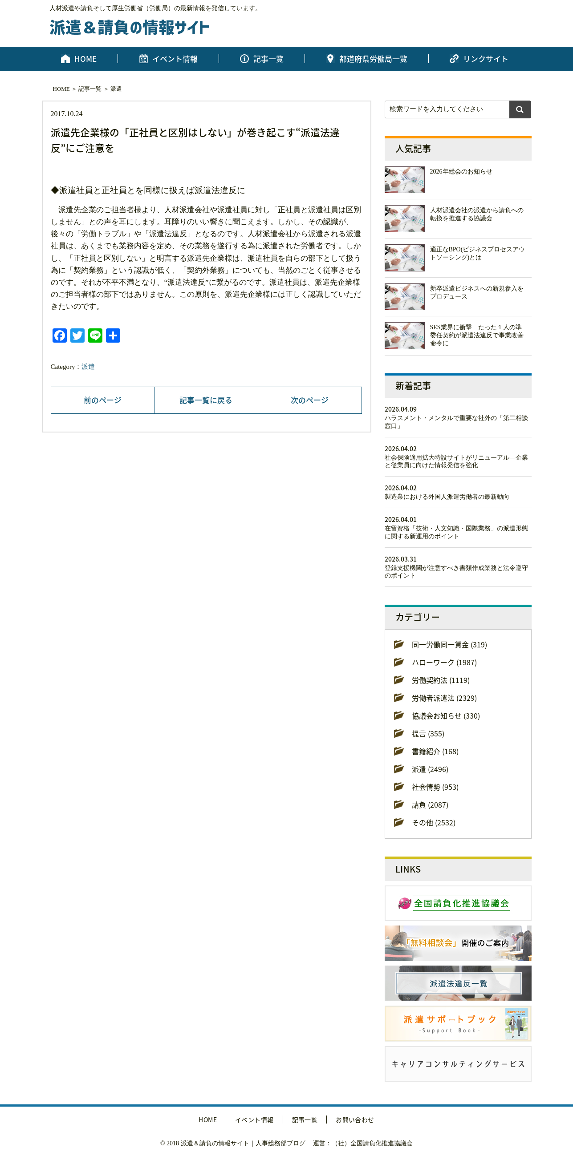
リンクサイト (485, 58)
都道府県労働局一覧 (373, 58)
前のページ (103, 399)
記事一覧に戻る (205, 399)
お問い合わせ (355, 1120)
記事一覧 (268, 58)
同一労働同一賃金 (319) (449, 644)
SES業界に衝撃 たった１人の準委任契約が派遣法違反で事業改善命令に (477, 335)
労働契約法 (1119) (441, 679)
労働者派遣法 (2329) (444, 697)
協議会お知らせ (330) (446, 715)
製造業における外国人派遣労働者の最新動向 (447, 496)
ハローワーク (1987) (444, 662)
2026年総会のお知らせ (461, 171)
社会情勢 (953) (435, 786)
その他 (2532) (433, 822)
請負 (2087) (430, 804)
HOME (85, 58)
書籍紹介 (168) (435, 751)
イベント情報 (175, 58)
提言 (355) (428, 733)
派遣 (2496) (430, 768)
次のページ (310, 399)
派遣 (116, 88)
